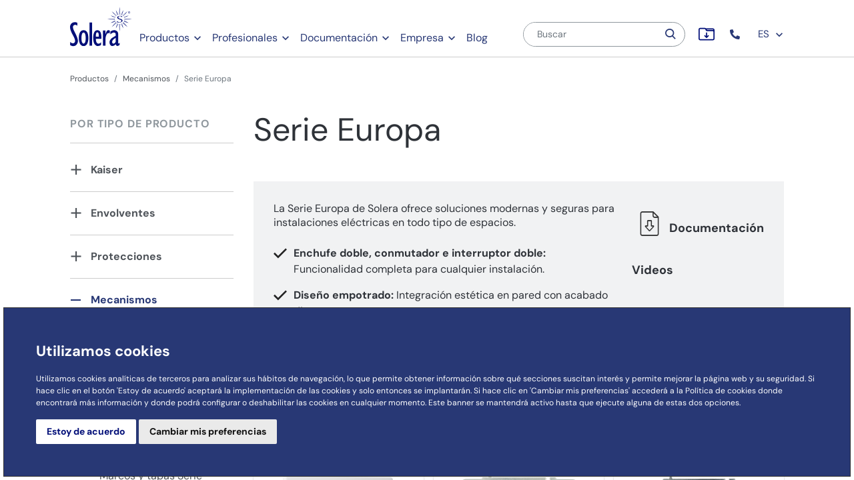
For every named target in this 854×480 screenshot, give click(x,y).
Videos (652, 270)
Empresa (422, 38)
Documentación (339, 38)
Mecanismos (146, 78)
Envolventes (123, 213)
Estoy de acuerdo (86, 431)
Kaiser (107, 170)
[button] (736, 34)
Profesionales (245, 38)
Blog (477, 38)
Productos (164, 38)
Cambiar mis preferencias (207, 431)
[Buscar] (590, 34)
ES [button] (771, 34)
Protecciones (126, 256)
